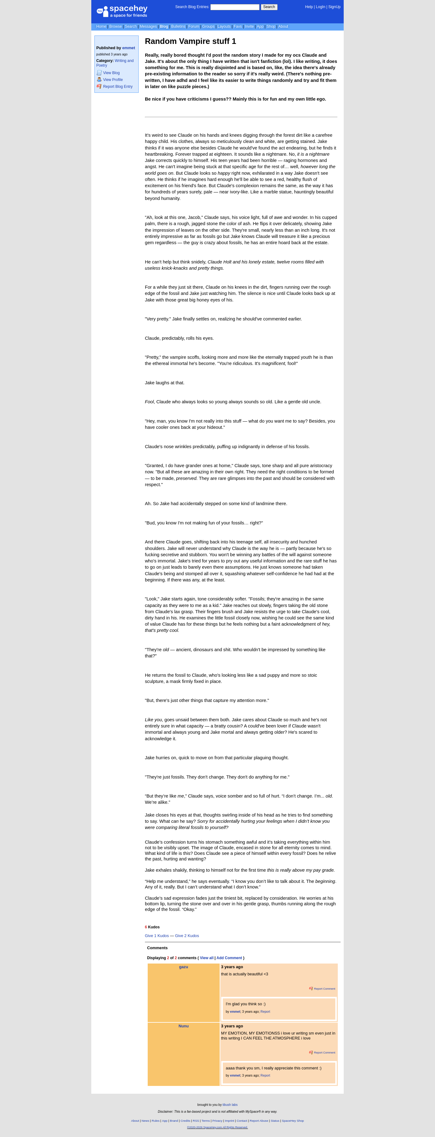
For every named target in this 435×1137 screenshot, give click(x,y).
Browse (115, 26)
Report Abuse (259, 1120)
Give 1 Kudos (157, 936)
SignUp (334, 7)
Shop (270, 26)
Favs (238, 26)
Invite (249, 26)
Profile (110, 79)
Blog (164, 26)
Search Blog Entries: (192, 7)
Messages (148, 26)
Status (275, 1120)
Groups (208, 26)
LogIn (320, 7)
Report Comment (322, 988)
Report (265, 1011)
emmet (128, 47)
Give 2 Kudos (187, 936)
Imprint (229, 1120)
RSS (196, 1120)
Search (269, 7)
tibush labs (229, 1104)
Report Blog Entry (114, 86)
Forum (194, 26)
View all (206, 958)
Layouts (224, 26)
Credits (185, 1120)
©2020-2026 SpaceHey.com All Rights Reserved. (217, 1127)
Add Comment (229, 958)
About (283, 26)
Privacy (217, 1120)
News (145, 1120)
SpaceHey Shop (293, 1120)
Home (101, 26)
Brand (174, 1120)
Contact (242, 1120)
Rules (156, 1120)
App (260, 26)
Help (309, 7)
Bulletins (178, 26)
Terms (206, 1120)
